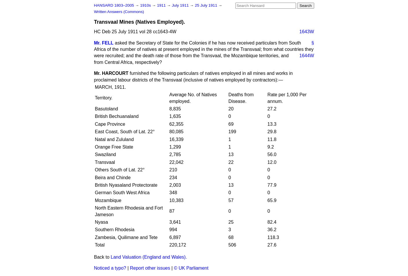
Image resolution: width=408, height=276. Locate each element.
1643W (306, 31)
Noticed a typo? (110, 268)
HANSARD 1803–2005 (114, 5)
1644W (306, 55)
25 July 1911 (206, 5)
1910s (146, 5)
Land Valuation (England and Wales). (149, 257)
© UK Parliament (191, 268)
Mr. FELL (104, 42)
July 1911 (181, 5)
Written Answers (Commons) (119, 12)
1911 (162, 5)
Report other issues (150, 268)
